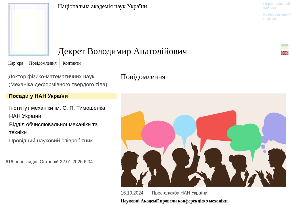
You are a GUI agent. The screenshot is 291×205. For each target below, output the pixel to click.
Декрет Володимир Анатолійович (122, 51)
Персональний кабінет (273, 6)
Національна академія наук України (102, 6)
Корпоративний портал (273, 16)
